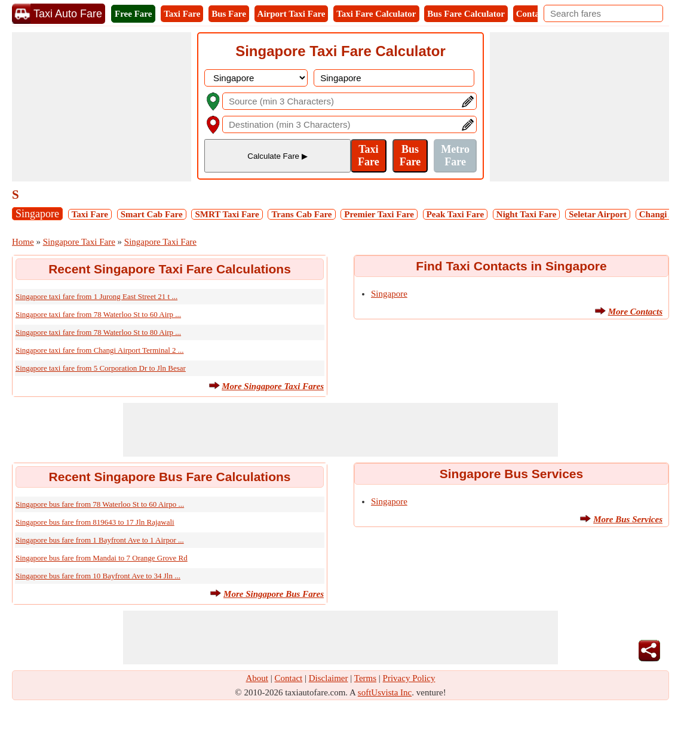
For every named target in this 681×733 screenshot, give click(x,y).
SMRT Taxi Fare (227, 214)
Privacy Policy (409, 678)
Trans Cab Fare (301, 214)
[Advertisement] (101, 106)
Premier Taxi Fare (379, 214)
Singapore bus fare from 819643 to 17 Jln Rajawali (95, 522)
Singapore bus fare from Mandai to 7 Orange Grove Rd (102, 557)
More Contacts (635, 311)
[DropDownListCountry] (256, 78)
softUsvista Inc (385, 692)
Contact (531, 14)
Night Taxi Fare (526, 214)
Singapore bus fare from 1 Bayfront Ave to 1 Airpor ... (100, 539)
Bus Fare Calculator (466, 14)
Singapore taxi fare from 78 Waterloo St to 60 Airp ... (98, 314)
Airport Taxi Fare (291, 14)
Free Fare (133, 14)
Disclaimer (328, 678)
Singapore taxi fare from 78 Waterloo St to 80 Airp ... (98, 332)
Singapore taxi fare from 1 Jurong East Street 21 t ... (96, 296)
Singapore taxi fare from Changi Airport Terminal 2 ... (100, 350)
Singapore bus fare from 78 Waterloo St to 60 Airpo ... (100, 504)
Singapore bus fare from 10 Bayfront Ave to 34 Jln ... (98, 575)
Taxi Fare (182, 14)
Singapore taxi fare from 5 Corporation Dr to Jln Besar (101, 368)
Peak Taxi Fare (455, 214)
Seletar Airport (598, 214)
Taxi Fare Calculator (376, 14)
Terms (365, 678)
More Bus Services (627, 519)
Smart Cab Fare (152, 214)
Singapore (37, 214)
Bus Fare (228, 14)
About (257, 678)
